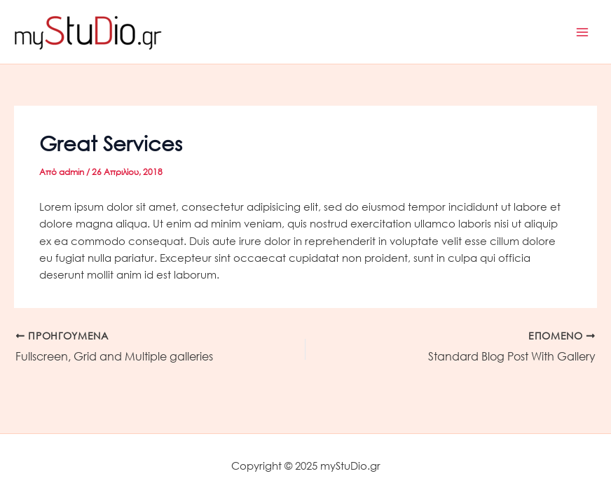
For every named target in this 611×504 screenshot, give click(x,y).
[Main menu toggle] (582, 32)
